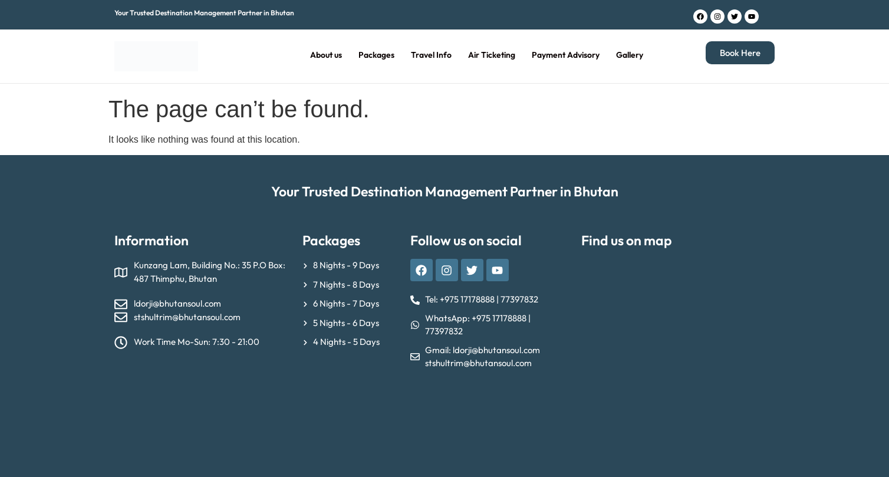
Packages (376, 55)
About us (326, 55)
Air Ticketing (491, 55)
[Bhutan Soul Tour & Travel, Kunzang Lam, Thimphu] (659, 347)
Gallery (629, 55)
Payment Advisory (566, 55)
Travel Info (431, 55)
